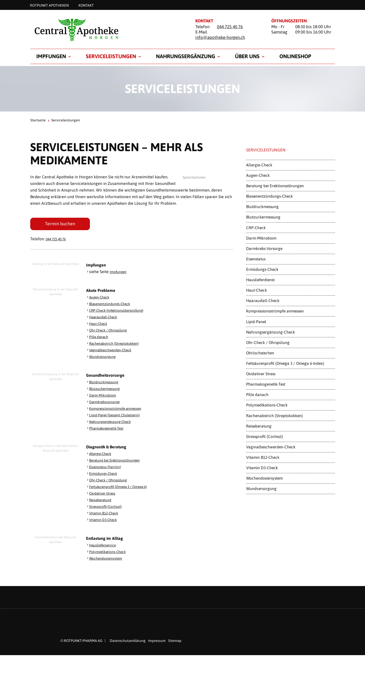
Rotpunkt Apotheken (49, 5)
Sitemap (174, 642)
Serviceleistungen (111, 56)
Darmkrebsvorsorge (107, 403)
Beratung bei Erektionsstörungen (118, 462)
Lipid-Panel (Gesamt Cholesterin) (119, 416)
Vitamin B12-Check (106, 514)
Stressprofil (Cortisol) (108, 508)
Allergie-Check (102, 455)
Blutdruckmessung (106, 383)
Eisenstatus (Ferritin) (107, 468)
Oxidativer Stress (104, 495)
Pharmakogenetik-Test (109, 430)
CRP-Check (256, 227)
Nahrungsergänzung (185, 56)
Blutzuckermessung (107, 390)
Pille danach (100, 338)
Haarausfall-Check (106, 318)
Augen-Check (101, 298)
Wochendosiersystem (108, 560)
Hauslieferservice (105, 546)
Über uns (247, 56)
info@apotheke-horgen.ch (220, 37)
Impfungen (51, 56)
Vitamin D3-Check (105, 521)
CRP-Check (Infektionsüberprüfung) (121, 312)
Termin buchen (60, 224)
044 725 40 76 (230, 26)
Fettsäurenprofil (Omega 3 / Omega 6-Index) (285, 363)
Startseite (38, 120)
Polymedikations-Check (110, 553)
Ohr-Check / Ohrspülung (111, 331)
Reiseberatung (102, 501)
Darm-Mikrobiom (104, 397)
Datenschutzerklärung (128, 642)
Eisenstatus (255, 259)
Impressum (157, 642)
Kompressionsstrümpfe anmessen (119, 410)
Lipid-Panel (256, 321)
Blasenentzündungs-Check (113, 305)
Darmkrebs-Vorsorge (264, 248)
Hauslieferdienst (260, 279)
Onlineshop (295, 56)
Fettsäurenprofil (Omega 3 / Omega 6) (124, 488)
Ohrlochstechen (260, 353)
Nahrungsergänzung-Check (114, 423)
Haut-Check (99, 325)
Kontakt (86, 5)
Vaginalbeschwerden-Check (114, 351)
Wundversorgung (104, 358)
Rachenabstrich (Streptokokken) (118, 345)
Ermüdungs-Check (105, 475)
